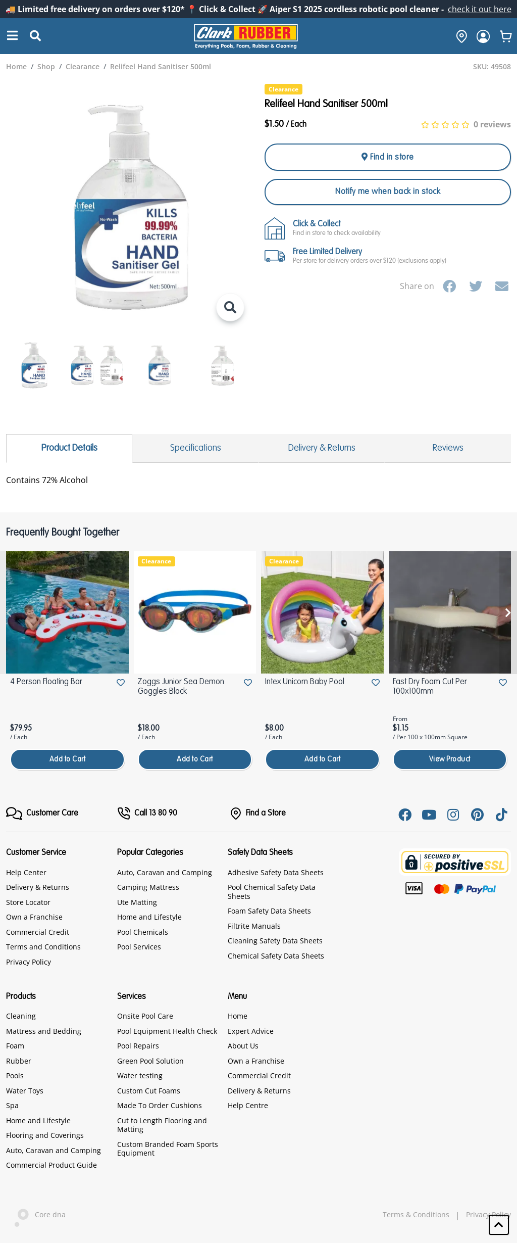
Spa (12, 1105)
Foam (15, 1045)
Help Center (26, 872)
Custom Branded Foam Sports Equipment (167, 1148)
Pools (15, 1075)
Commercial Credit (37, 932)
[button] (499, 1225)
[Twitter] (476, 286)
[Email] (502, 286)
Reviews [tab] (448, 448)
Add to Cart (67, 759)
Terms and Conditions (43, 946)
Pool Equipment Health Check (167, 1031)
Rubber (18, 1061)
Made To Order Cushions (159, 1105)
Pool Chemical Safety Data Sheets (272, 891)
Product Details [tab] (69, 448)
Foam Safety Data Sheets (269, 911)
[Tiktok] (502, 814)
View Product (450, 759)
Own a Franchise (34, 917)
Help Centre (248, 1105)
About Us (243, 1045)
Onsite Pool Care (145, 1016)
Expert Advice (251, 1031)
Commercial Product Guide (51, 1165)
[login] (483, 36)
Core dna (36, 1215)
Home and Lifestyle (149, 917)
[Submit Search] (35, 36)
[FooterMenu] (42, 813)
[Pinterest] (478, 814)
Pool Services (139, 946)
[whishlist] (506, 36)
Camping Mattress (148, 887)
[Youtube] (429, 814)
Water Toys (24, 1090)
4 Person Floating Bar (46, 682)
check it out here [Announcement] (479, 9)
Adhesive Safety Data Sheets (276, 872)
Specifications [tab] (195, 448)
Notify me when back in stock (387, 192)
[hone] (459, 36)
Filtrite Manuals (254, 926)
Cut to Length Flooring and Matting (162, 1125)
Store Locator (28, 902)
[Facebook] (449, 286)
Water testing (140, 1075)
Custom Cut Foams (148, 1090)
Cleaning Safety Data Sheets (275, 940)
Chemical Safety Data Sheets (276, 956)
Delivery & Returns (37, 887)
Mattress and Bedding (43, 1031)
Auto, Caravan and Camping (164, 872)
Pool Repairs (138, 1045)
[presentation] (9, 612)
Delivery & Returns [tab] (321, 448)
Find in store (387, 157)
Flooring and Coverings (45, 1135)
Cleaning (21, 1016)
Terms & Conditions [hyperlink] (416, 1214)
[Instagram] (453, 814)
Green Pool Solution (150, 1061)
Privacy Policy (28, 962)
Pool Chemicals (142, 932)
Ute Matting (137, 902)
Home (237, 1016)
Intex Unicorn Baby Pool (304, 682)
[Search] (12, 36)
